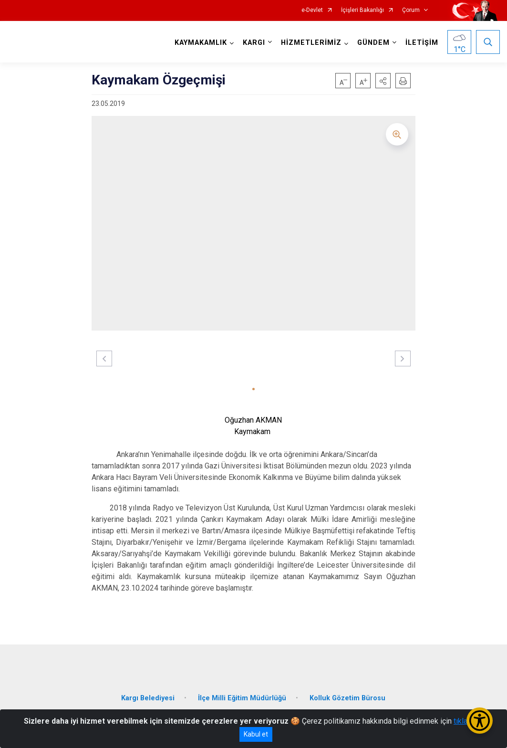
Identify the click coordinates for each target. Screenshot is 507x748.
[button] (383, 80)
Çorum (411, 10)
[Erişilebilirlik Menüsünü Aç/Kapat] (479, 720)
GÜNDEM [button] (373, 43)
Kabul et (256, 734)
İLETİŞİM (421, 43)
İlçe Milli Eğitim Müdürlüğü (242, 698)
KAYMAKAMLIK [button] (201, 43)
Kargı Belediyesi (148, 698)
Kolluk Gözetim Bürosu (347, 698)
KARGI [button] (254, 43)
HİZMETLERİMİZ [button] (311, 43)
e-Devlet (312, 10)
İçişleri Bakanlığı (362, 10)
